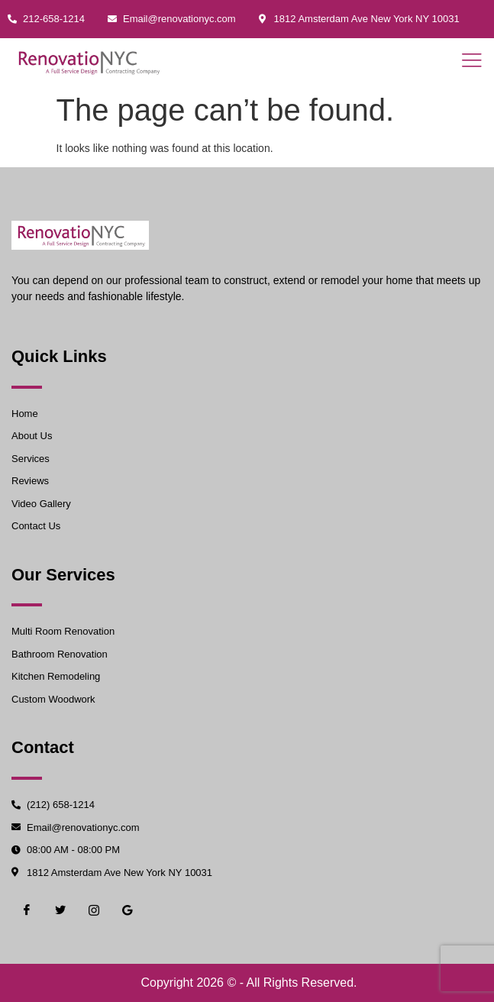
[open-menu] (467, 61)
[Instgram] (93, 910)
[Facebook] (26, 910)
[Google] (127, 910)
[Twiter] (60, 910)
